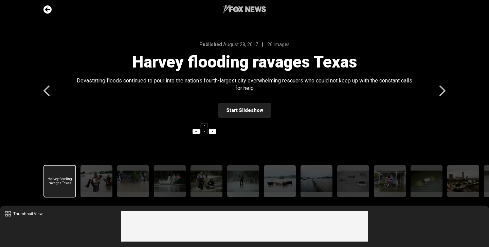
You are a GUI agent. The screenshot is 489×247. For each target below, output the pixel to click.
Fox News (244, 9)
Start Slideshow (244, 110)
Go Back (47, 9)
